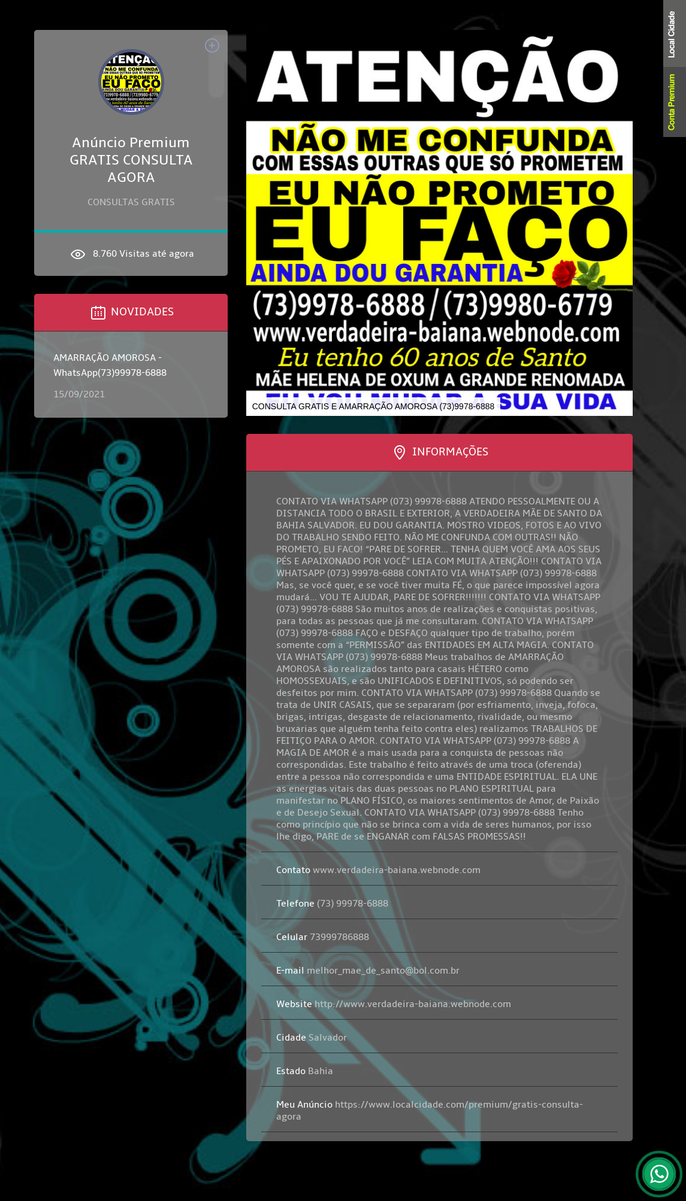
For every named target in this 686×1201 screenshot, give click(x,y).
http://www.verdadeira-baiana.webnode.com (393, 1004)
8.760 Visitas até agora (131, 254)
